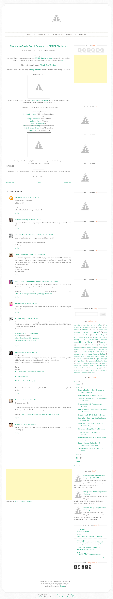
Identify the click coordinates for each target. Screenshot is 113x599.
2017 (75, 381)
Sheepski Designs (94, 368)
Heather (18, 303)
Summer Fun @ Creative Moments (90, 395)
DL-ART (36, 116)
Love (83, 354)
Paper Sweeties (32, 132)
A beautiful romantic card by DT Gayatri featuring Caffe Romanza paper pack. (90, 543)
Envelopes (77, 347)
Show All (105, 558)
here (62, 60)
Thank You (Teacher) (48, 65)
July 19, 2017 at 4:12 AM (29, 303)
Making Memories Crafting (96, 354)
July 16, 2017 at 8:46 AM (33, 219)
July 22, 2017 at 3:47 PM (29, 352)
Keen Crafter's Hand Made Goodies (28, 281)
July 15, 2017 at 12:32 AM (31, 197)
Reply (17, 213)
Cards (28, 171)
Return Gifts (77, 365)
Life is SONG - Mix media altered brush (89, 537)
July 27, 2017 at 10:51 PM (28, 400)
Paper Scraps (81, 361)
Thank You (40, 176)
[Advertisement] (39, 484)
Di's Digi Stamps (93, 339)
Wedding (84, 372)
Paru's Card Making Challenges (88, 547)
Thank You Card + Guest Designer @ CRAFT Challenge (38, 46)
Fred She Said (103, 349)
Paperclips (91, 361)
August (78, 384)
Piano (78, 363)
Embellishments (92, 345)
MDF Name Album (79, 356)
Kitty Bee (76, 354)
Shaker (84, 368)
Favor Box (93, 349)
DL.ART (17, 336)
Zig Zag (91, 372)
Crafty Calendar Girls (81, 337)
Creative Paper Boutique (55, 595)
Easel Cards (81, 345)
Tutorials (41, 34)
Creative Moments (98, 337)
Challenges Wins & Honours (62, 34)
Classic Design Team (37, 123)
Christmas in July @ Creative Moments (91, 429)
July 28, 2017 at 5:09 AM (28, 424)
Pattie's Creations (101, 361)
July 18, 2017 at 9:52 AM (50, 281)
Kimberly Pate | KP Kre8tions (25, 235)
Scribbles (76, 368)
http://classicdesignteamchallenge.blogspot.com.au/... (34, 294)
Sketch (103, 368)
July (77, 387)
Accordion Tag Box (89, 325)
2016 (75, 465)
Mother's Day (80, 359)
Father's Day (84, 349)
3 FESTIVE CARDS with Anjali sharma (89, 555)
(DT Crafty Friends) (21, 376)
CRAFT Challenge (37, 171)
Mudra (79, 535)
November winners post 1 (85, 549)
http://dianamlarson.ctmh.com (25, 340)
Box (94, 329)
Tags (85, 370)
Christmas (86, 335)
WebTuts (41, 597)
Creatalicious (32, 130)
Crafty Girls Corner (33, 119)
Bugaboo (86, 332)
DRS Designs (103, 342)
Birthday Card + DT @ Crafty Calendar (91, 415)
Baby (93, 327)
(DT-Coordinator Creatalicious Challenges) (29, 372)
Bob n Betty (81, 540)
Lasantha (58, 597)
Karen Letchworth (21, 254)
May (77, 458)
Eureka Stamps (86, 347)
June (77, 455)
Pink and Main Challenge (31, 126)
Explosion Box (97, 347)
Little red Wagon (35, 121)
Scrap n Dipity (89, 366)
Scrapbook (101, 365)
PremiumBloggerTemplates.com (71, 597)
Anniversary (86, 327)
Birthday (85, 329)
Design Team (79, 339)
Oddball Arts (89, 359)
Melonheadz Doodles (93, 356)
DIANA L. (18, 318)
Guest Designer (59, 171)
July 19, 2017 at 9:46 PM (30, 318)
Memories (104, 356)
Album (100, 325)
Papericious (81, 529)
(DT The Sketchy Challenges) (25, 381)
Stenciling (77, 370)
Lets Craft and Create (32, 128)
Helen (17, 400)
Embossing (102, 345)
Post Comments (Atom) (23, 501)
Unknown (18, 197)
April (78, 461)
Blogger (62, 586)
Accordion (77, 325)
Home (29, 34)
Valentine (77, 372)
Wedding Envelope (83, 531)
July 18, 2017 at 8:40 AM (37, 254)
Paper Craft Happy (101, 359)
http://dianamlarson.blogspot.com (27, 338)
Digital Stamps (48, 171)
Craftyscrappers (83, 553)
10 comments (50, 50)
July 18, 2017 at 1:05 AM (45, 235)
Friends (78, 352)
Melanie (18, 352)
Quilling (103, 363)
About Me (82, 34)
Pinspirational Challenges (90, 363)
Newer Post (10, 183)
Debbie (17, 424)
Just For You (101, 352)
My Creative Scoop (29, 114)
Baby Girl (99, 327)
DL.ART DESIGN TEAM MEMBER (26, 333)
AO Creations (20, 219)
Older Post (67, 183)
